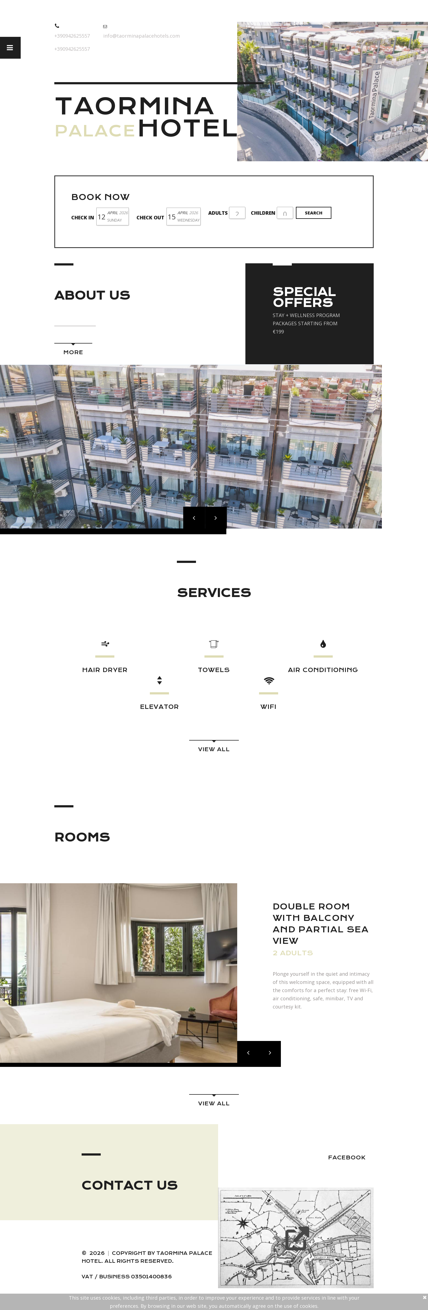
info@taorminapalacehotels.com (141, 35)
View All (214, 749)
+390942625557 (72, 35)
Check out (150, 217)
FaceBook (346, 1157)
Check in (82, 217)
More (73, 352)
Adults (218, 213)
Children (263, 213)
